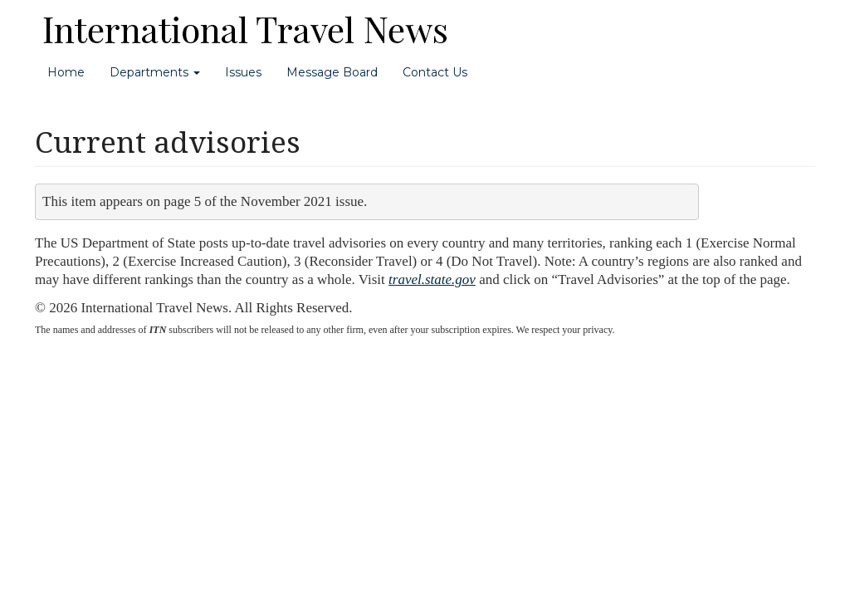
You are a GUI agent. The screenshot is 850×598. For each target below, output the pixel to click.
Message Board (332, 72)
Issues (243, 72)
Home (66, 72)
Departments (155, 72)
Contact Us (435, 72)
